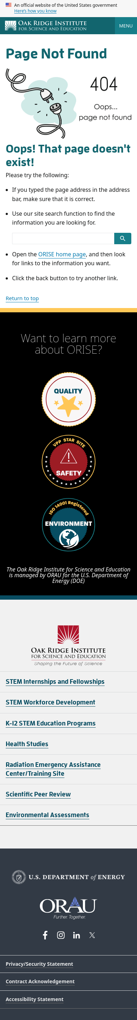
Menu (126, 25)
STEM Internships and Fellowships (55, 681)
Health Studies (27, 744)
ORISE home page (62, 254)
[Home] (45, 26)
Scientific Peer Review (38, 794)
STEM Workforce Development (50, 702)
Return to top (22, 298)
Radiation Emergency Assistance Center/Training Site (53, 769)
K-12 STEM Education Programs (51, 723)
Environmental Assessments (47, 815)
